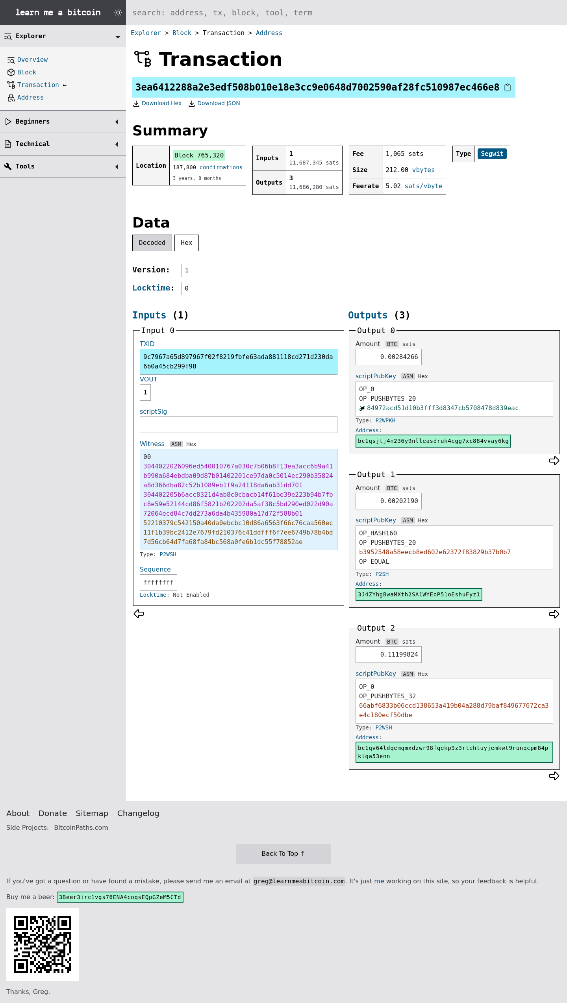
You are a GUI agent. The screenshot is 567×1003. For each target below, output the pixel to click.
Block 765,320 (199, 155)
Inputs (149, 315)
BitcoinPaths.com (81, 827)
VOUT (149, 379)
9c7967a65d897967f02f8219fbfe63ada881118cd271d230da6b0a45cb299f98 (238, 361)
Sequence (155, 569)
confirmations (221, 167)
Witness (152, 444)
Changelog (138, 813)
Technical (33, 144)
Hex (187, 242)
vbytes (423, 170)
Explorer (146, 33)
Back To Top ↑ (283, 853)
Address (269, 33)
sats (408, 344)
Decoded (152, 242)
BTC (392, 344)
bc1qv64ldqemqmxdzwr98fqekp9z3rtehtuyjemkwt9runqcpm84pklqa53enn (453, 752)
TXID (147, 344)
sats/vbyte (424, 186)
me (379, 881)
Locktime (151, 287)
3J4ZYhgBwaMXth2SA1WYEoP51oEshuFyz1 (419, 594)
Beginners (33, 121)
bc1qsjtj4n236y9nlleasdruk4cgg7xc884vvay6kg (433, 441)
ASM (176, 444)
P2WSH (168, 554)
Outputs (368, 315)
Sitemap (92, 813)
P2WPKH (386, 420)
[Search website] (346, 12)
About (18, 813)
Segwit (492, 153)
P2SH (382, 574)
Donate (53, 813)
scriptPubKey (376, 376)
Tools (25, 166)
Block (181, 33)
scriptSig (153, 411)
